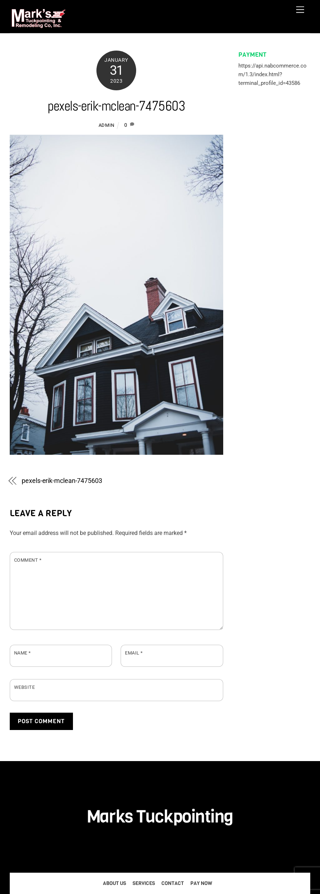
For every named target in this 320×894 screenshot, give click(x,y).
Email (134, 653)
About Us (114, 883)
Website (24, 687)
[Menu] (300, 10)
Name (22, 653)
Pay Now (201, 883)
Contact (172, 883)
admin (106, 125)
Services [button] (144, 883)
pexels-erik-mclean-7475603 (116, 106)
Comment (28, 560)
